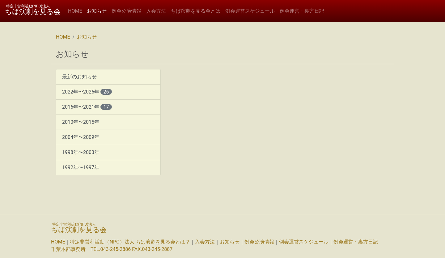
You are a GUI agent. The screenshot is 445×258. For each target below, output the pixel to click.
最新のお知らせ (79, 77)
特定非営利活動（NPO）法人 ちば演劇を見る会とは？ (130, 242)
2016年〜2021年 (87, 107)
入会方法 (156, 11)
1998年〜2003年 (80, 152)
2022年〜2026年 (87, 92)
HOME (75, 11)
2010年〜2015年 (80, 122)
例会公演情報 (126, 11)
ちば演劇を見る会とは (195, 11)
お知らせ (98, 10)
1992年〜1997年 (80, 167)
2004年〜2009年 (80, 137)
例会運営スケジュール (250, 11)
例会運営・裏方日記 (302, 11)
